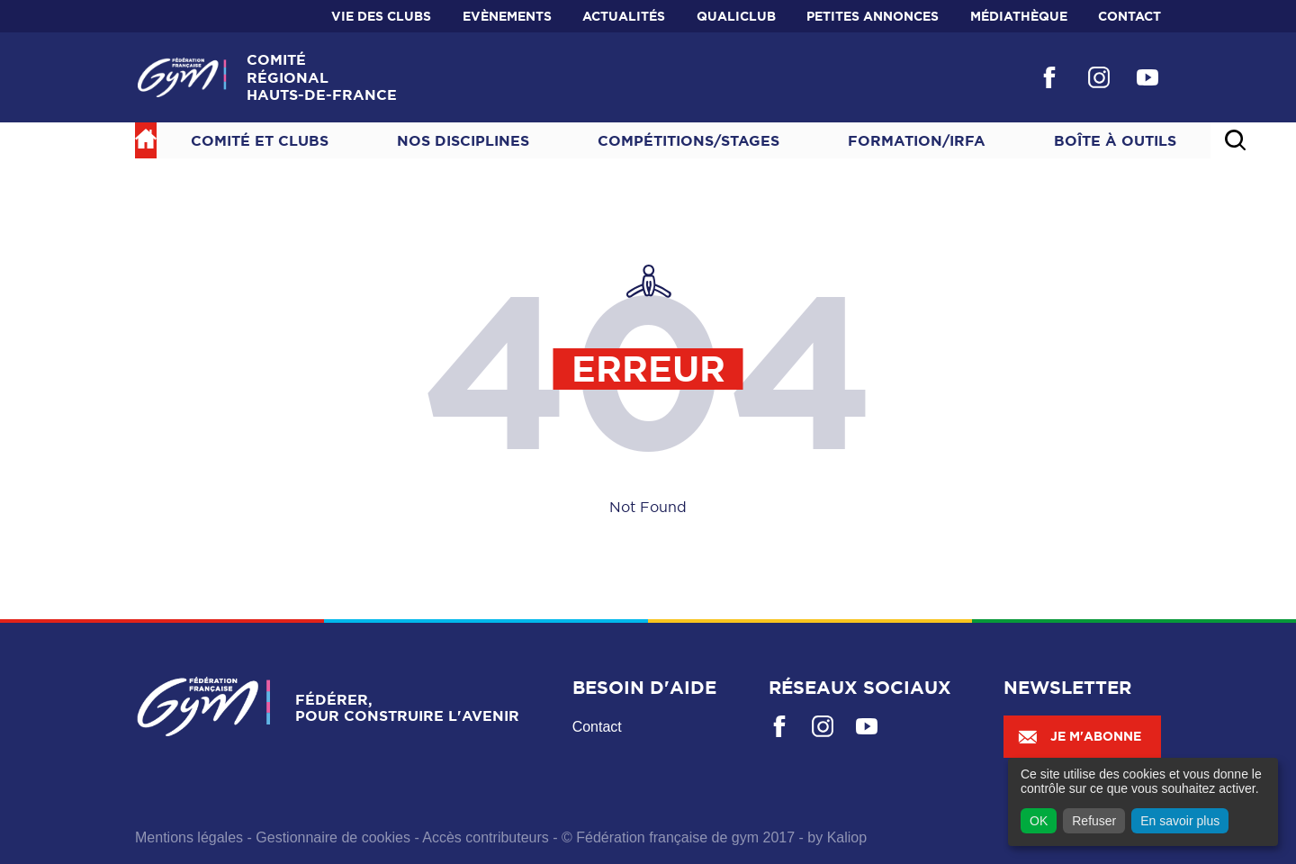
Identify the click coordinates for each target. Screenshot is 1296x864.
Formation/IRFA (917, 140)
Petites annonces (872, 16)
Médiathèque (1018, 16)
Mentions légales (189, 837)
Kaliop (847, 837)
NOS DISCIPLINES (463, 140)
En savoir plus (1180, 821)
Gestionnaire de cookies (333, 837)
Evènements (507, 16)
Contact (1129, 16)
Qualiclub (736, 16)
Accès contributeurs (485, 837)
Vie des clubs (381, 16)
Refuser (1094, 821)
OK (1039, 821)
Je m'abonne (1079, 736)
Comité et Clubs (259, 140)
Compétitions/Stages (688, 140)
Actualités (623, 16)
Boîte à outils (1115, 140)
